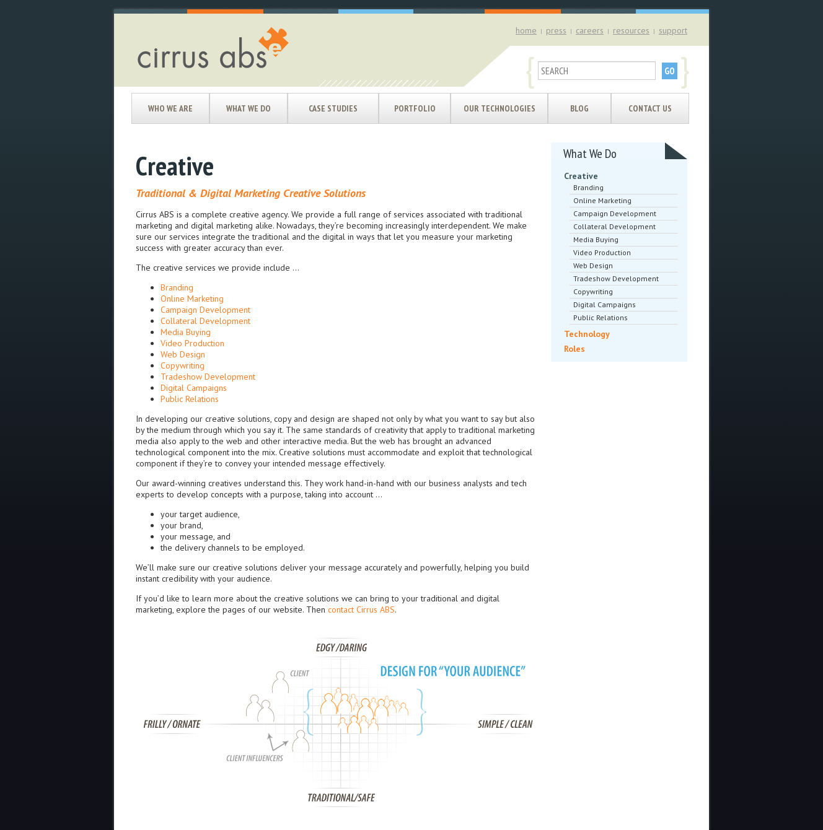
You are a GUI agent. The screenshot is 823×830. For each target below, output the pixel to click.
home (526, 30)
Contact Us (650, 108)
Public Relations (190, 398)
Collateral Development (205, 320)
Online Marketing (192, 298)
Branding (177, 287)
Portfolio (415, 108)
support (673, 30)
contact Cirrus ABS (361, 609)
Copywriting (183, 365)
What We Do (248, 108)
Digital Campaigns (194, 387)
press (556, 30)
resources (631, 30)
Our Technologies (499, 108)
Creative (581, 175)
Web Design (183, 354)
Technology (587, 333)
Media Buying (186, 332)
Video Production (192, 343)
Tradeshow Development (208, 376)
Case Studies (333, 108)
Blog (579, 108)
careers (590, 30)
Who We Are (170, 108)
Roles (574, 348)
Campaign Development (205, 309)
